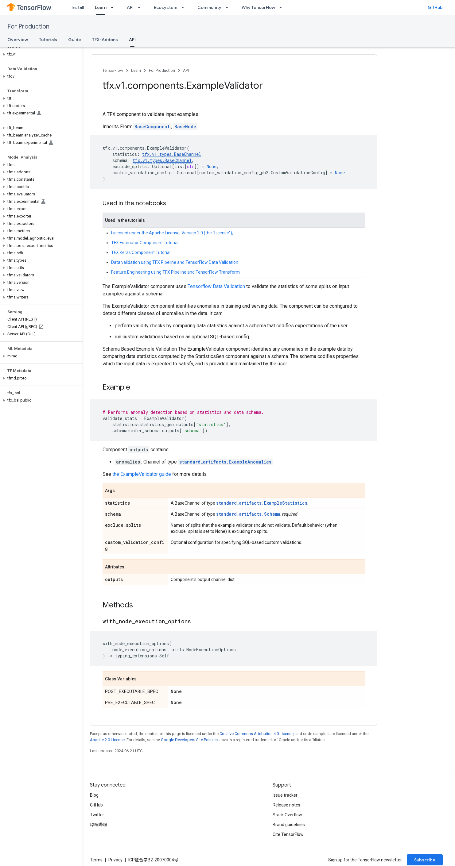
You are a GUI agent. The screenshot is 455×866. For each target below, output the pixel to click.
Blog (94, 795)
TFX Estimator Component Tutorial (144, 242)
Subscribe (424, 860)
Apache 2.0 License (107, 739)
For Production (28, 26)
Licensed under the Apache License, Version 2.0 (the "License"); (172, 232)
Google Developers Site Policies (189, 739)
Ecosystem (165, 7)
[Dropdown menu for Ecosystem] (184, 7)
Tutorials (48, 39)
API (130, 7)
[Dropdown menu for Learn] (114, 7)
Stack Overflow (287, 814)
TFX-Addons (105, 39)
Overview (17, 39)
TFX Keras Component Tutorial (140, 252)
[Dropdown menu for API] (141, 7)
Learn (136, 70)
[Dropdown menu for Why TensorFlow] (282, 7)
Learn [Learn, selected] (101, 7)
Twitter (97, 814)
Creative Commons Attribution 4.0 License (257, 733)
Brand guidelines (289, 824)
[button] (40, 54)
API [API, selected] (132, 39)
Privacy (115, 859)
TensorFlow (113, 70)
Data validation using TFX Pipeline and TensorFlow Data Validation (174, 262)
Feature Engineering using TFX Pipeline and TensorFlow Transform (175, 272)
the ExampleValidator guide (141, 474)
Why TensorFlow (258, 7)
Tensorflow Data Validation (216, 286)
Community (209, 7)
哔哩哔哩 (98, 824)
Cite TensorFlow (288, 834)
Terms (96, 859)
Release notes (286, 804)
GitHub (435, 7)
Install (78, 7)
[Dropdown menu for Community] (228, 7)
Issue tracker (285, 795)
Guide (74, 39)
